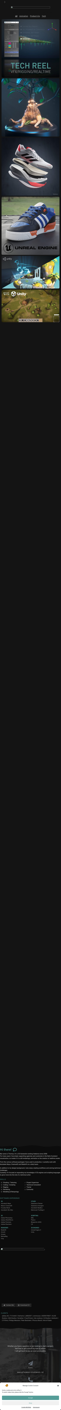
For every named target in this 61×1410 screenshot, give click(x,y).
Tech (44, 16)
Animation (23, 16)
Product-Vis (35, 16)
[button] (58, 1386)
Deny (30, 1403)
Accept (30, 1398)
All (16, 16)
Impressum (36, 1407)
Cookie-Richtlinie (26, 1407)
